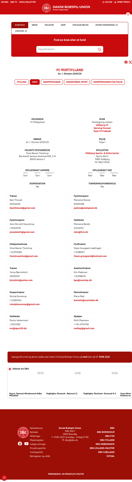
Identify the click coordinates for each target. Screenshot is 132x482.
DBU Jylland (107, 440)
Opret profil (122, 2)
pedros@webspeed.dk (85, 208)
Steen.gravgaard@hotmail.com (90, 256)
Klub (102, 119)
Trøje (25, 173)
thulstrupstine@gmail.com (24, 256)
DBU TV (13, 2)
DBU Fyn (109, 436)
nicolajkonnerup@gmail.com (25, 304)
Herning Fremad (102, 128)
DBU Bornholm (105, 432)
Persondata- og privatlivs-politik (66, 474)
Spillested (102, 150)
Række (37, 139)
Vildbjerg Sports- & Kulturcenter (102, 153)
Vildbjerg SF (102, 125)
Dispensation (37, 184)
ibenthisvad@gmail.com (22, 208)
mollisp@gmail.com (84, 329)
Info (34, 82)
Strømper (49, 173)
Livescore (21, 31)
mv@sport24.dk (18, 329)
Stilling (21, 82)
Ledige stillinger (38, 444)
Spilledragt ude (102, 170)
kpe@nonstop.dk (83, 280)
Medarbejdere (37, 440)
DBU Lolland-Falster (102, 448)
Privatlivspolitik (38, 448)
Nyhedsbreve (36, 428)
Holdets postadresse (37, 150)
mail (85, 357)
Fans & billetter (27, 2)
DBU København (105, 444)
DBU (112, 428)
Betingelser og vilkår (40, 456)
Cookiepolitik (36, 452)
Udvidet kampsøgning (106, 25)
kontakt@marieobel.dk (86, 300)
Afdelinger (35, 436)
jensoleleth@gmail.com (22, 232)
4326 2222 (104, 357)
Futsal (110, 456)
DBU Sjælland (106, 452)
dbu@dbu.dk (71, 440)
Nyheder (34, 432)
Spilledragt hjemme (37, 170)
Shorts (37, 173)
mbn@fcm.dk (81, 232)
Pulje (102, 139)
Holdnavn (37, 119)
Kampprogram (51, 82)
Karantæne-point (77, 82)
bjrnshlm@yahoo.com (21, 280)
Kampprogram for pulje (108, 82)
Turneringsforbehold (102, 184)
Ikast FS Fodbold (102, 131)
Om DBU (4, 2)
